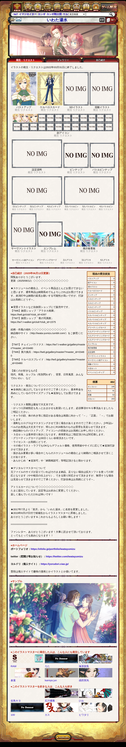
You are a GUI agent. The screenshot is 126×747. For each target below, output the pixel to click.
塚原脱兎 (84, 666)
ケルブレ (68, 14)
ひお (81, 700)
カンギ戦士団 (54, 14)
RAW (13, 666)
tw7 (16, 14)
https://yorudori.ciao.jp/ (55, 563)
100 (13, 714)
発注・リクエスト (25, 60)
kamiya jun (51, 680)
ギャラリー (63, 60)
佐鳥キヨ (16, 700)
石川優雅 (50, 700)
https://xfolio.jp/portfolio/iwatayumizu (53, 549)
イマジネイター (28, 14)
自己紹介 (100, 60)
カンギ (41, 14)
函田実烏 (84, 680)
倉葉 (13, 680)
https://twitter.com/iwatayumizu (64, 556)
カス (47, 714)
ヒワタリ (84, 714)
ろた (47, 666)
